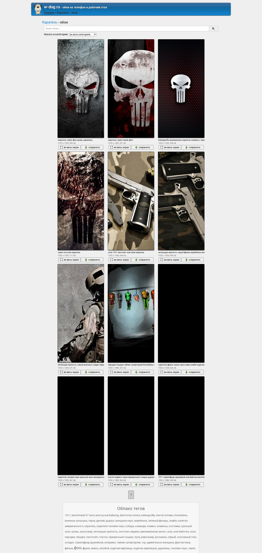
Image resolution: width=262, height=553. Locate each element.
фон (78, 548)
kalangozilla (148, 515)
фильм (69, 548)
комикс (151, 526)
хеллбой (104, 548)
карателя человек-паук (110, 526)
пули (137, 537)
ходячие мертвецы (121, 548)
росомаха (161, 537)
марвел (134, 531)
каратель (90, 526)
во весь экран (69, 147)
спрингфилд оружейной (89, 542)
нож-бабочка (181, 531)
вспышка (81, 520)
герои (91, 520)
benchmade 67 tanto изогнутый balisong (95, 515)
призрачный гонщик (121, 537)
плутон (103, 537)
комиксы (162, 526)
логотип (124, 531)
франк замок (90, 548)
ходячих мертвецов (145, 548)
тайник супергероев (128, 542)
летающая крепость (106, 531)
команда (140, 526)
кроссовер (86, 531)
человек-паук (179, 548)
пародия (70, 537)
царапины (164, 548)
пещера (80, 537)
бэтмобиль (180, 515)
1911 (68, 515)
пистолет (92, 537)
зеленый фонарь (158, 520)
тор (144, 542)
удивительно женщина (160, 542)
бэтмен (169, 515)
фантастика (182, 542)
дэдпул (110, 520)
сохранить (92, 147)
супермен (110, 542)
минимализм (149, 531)
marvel (160, 515)
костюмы (174, 526)
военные (70, 520)
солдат (69, 542)
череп (191, 548)
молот (162, 531)
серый (172, 537)
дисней (100, 520)
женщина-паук (124, 520)
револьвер (147, 537)
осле (193, 531)
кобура (130, 526)
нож (169, 531)
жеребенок (140, 520)
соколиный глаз (186, 537)
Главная (49, 12)
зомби (173, 520)
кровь (75, 531)
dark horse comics (130, 515)
